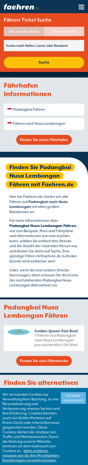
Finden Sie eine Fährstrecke (44, 361)
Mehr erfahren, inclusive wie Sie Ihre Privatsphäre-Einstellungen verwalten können (31, 455)
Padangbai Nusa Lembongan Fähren (42, 226)
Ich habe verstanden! (73, 398)
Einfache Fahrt (64, 31)
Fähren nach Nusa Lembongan (39, 123)
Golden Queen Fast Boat (56, 331)
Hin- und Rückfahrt (24, 31)
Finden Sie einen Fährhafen (44, 140)
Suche (44, 62)
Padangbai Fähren (29, 109)
